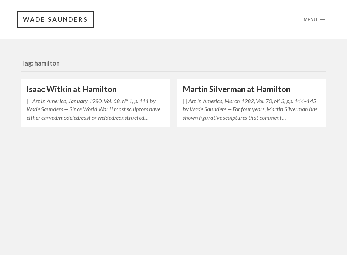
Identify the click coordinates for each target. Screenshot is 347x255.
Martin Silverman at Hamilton (236, 89)
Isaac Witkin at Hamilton (71, 89)
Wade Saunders (55, 19)
